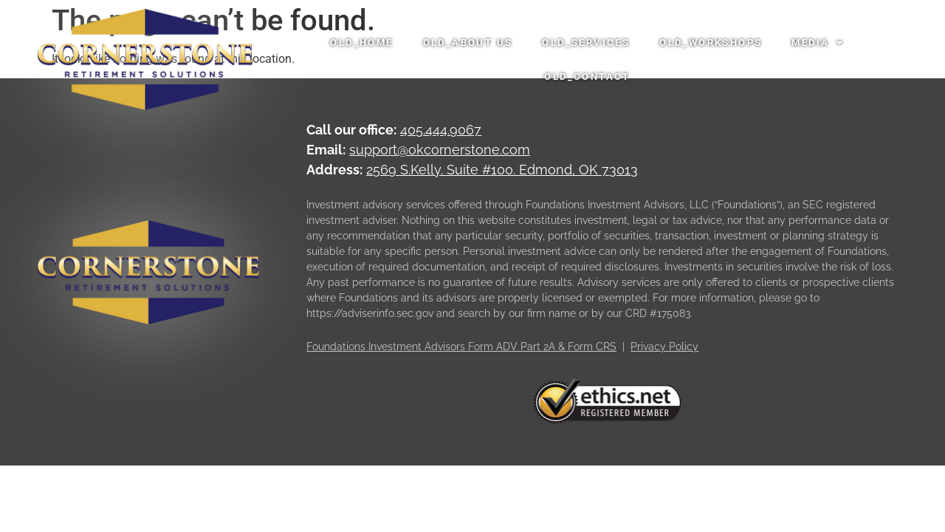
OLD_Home (361, 42)
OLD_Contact (587, 76)
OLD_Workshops (710, 42)
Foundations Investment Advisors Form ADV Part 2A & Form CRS (461, 349)
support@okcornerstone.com (439, 152)
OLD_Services (586, 42)
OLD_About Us (468, 42)
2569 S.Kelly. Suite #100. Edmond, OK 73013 (502, 172)
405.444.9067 (440, 132)
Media (817, 42)
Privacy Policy (664, 349)
